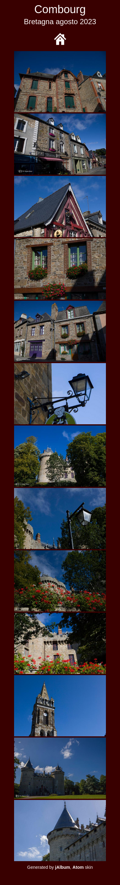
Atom (78, 867)
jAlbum (62, 867)
